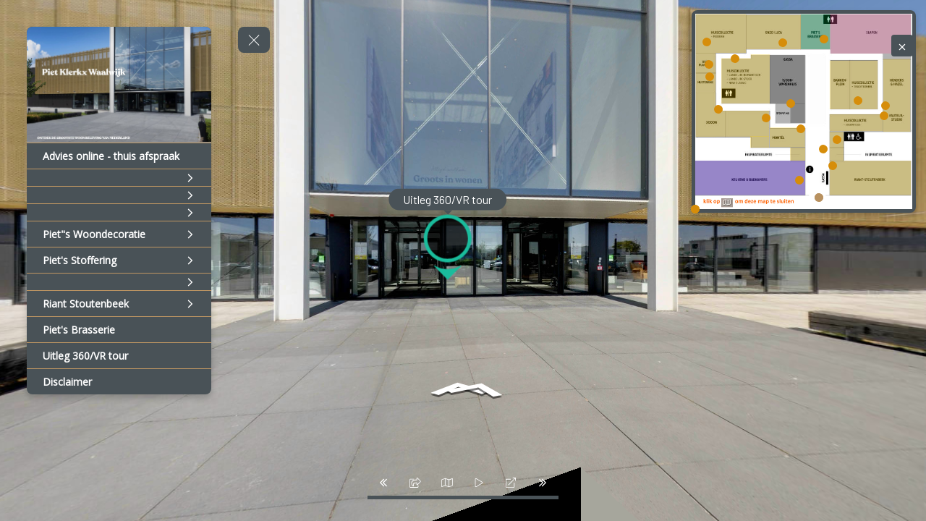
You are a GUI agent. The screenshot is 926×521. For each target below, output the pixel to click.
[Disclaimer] (119, 381)
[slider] (479, 483)
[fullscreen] (511, 483)
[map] (447, 483)
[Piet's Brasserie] (119, 329)
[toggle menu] (254, 40)
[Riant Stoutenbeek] (119, 303)
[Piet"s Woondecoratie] (119, 234)
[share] (415, 483)
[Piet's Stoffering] (119, 260)
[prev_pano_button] (383, 483)
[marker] (819, 197)
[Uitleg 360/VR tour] (119, 355)
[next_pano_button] (542, 483)
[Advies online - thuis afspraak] (119, 156)
